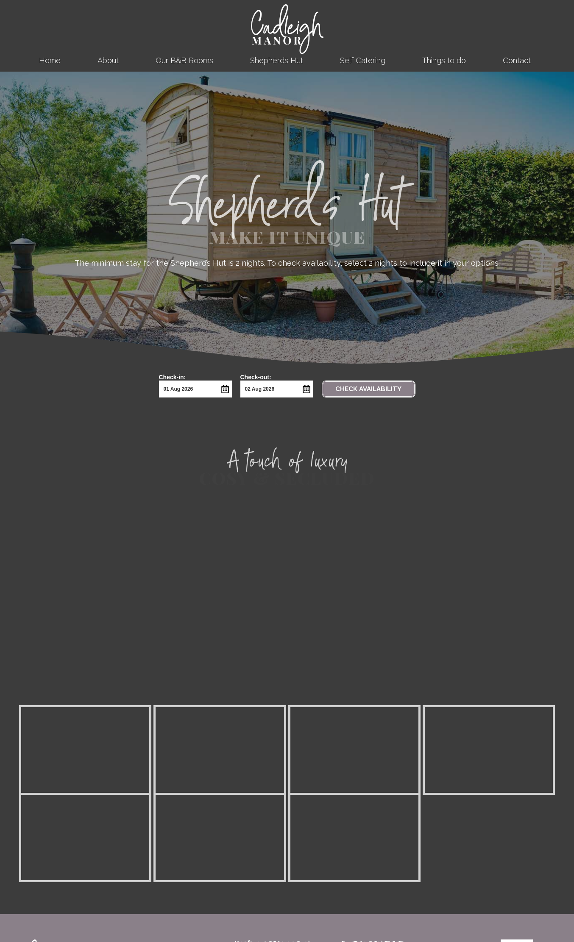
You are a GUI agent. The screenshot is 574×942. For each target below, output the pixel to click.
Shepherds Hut (276, 60)
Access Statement (367, 829)
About (108, 60)
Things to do (444, 60)
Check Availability (368, 389)
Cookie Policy (361, 853)
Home (50, 60)
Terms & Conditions (369, 841)
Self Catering (362, 60)
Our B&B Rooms (184, 60)
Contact (519, 60)
